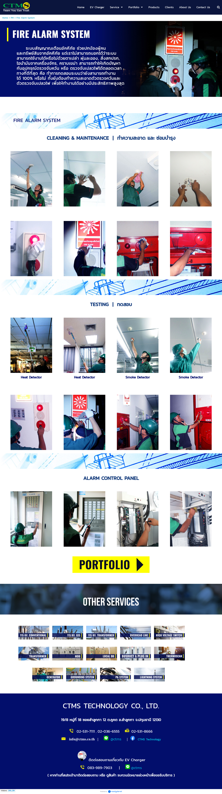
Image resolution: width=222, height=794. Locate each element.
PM (12, 17)
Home (5, 17)
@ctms (116, 739)
